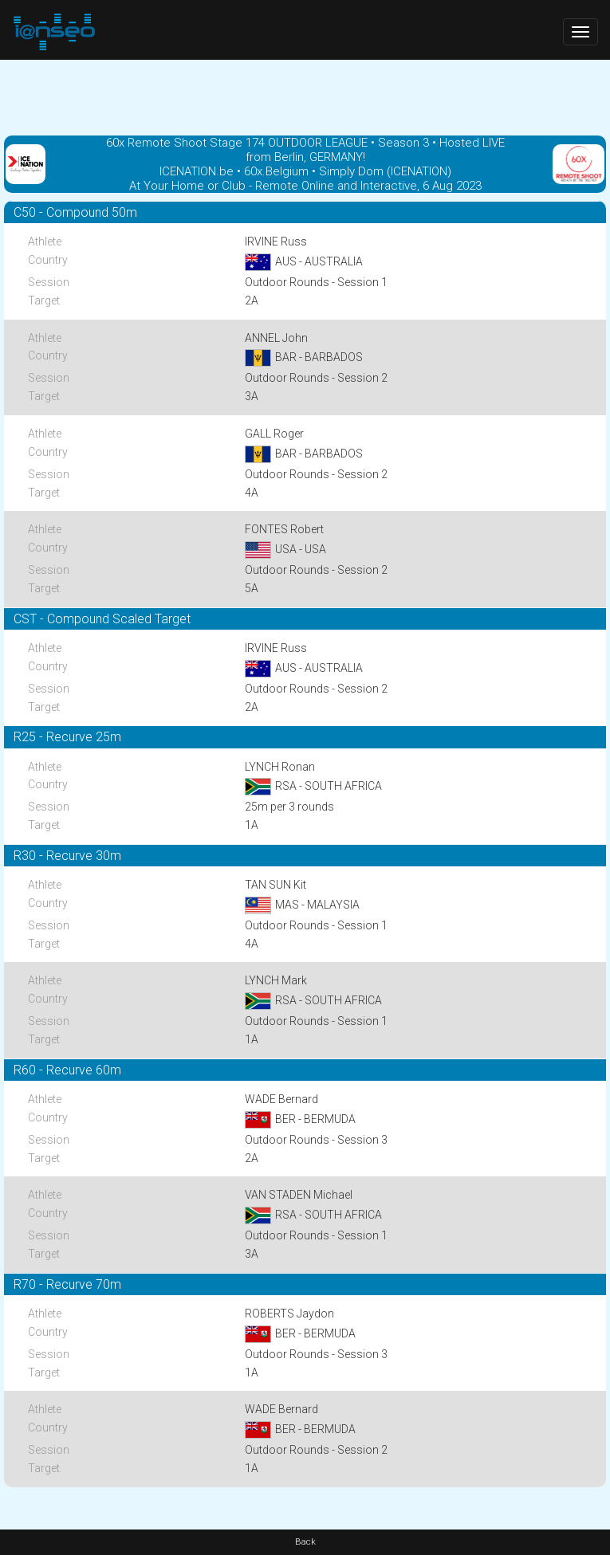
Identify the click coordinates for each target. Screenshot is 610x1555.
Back (305, 1542)
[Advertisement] (305, 96)
